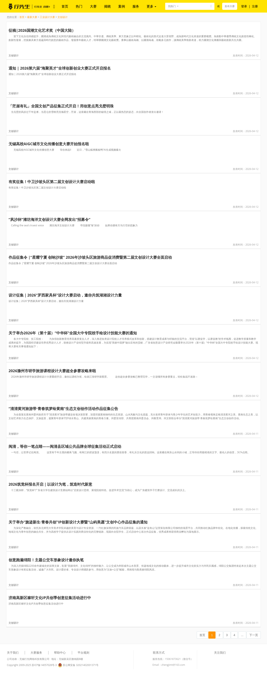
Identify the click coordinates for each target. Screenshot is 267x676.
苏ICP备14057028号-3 (44, 665)
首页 (65, 6)
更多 (151, 6)
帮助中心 (60, 652)
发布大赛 (230, 6)
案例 (121, 6)
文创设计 (63, 17)
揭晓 (107, 6)
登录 (244, 6)
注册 (255, 6)
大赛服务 (36, 652)
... (242, 635)
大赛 (93, 6)
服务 (135, 6)
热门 (79, 6)
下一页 (253, 635)
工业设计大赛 (47, 17)
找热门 (172, 6)
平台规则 (83, 652)
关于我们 (13, 652)
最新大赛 (32, 17)
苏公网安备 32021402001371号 (78, 665)
